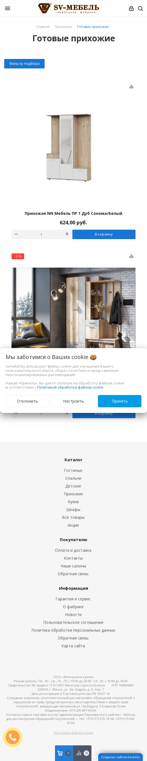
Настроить (73, 401)
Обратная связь (73, 573)
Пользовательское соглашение (73, 622)
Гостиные (73, 470)
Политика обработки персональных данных (73, 630)
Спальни (73, 478)
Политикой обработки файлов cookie (70, 387)
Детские (73, 486)
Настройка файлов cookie (73, 733)
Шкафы (73, 509)
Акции (73, 525)
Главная (43, 26)
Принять (120, 401)
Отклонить (27, 401)
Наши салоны (73, 566)
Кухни (73, 501)
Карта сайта (73, 645)
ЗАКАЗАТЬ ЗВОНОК (14, 737)
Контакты (73, 558)
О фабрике (73, 606)
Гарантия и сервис (73, 598)
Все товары (73, 517)
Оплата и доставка (73, 550)
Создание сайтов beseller (120, 757)
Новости (73, 614)
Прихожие (73, 493)
